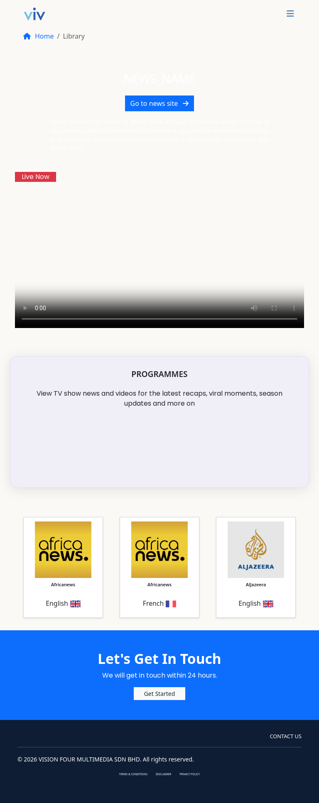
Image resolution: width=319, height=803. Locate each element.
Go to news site (159, 103)
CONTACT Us (286, 736)
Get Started (159, 694)
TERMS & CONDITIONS (133, 774)
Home (38, 36)
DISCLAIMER (163, 774)
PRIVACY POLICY (189, 774)
